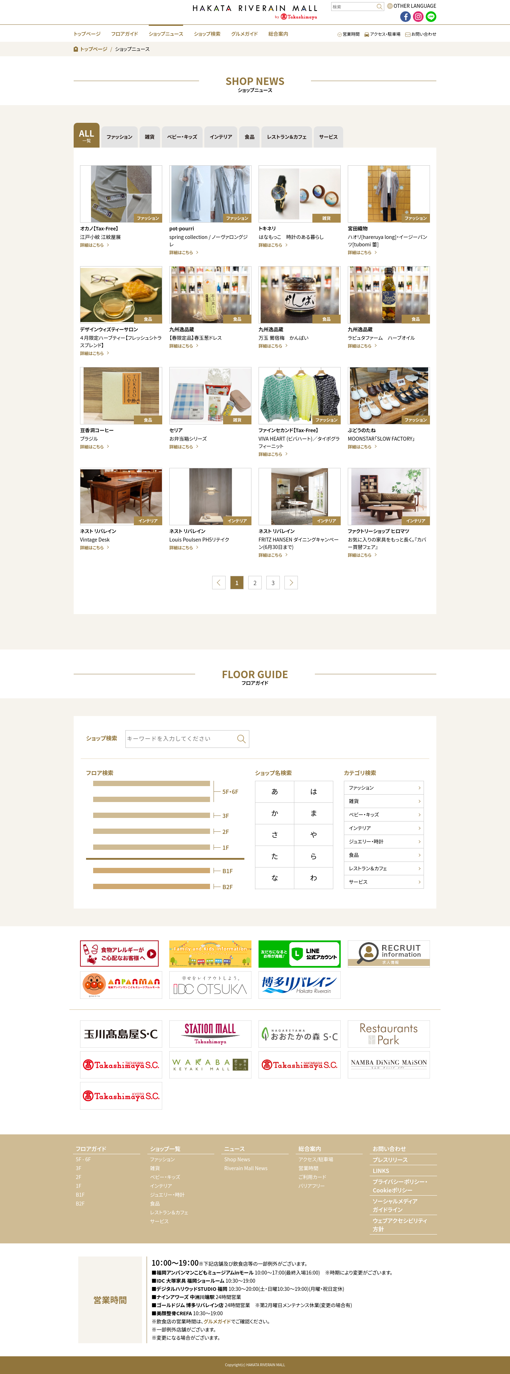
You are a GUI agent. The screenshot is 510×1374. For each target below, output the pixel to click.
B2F (80, 1203)
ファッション (119, 136)
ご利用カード (312, 1176)
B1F (80, 1194)
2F (78, 1176)
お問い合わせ (420, 34)
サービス (328, 136)
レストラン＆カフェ (287, 136)
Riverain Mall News (245, 1168)
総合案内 (278, 33)
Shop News (237, 1159)
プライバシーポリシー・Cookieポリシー (400, 1185)
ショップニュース (166, 33)
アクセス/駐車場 (316, 1159)
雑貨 (150, 136)
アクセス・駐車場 (382, 34)
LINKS (381, 1170)
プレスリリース (390, 1159)
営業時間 (349, 34)
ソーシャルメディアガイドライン (395, 1205)
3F (78, 1168)
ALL (86, 135)
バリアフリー (312, 1185)
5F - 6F (83, 1159)
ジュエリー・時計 (366, 841)
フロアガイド (124, 33)
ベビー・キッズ (182, 136)
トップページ (87, 33)
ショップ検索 (207, 33)
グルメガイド (244, 33)
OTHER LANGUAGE (414, 5)
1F (78, 1185)
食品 (249, 136)
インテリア (221, 136)
